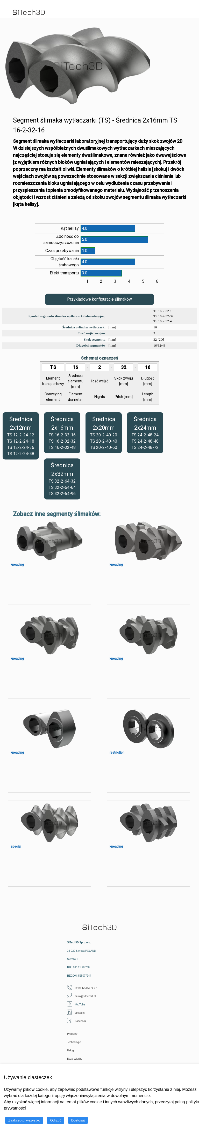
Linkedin (75, 1012)
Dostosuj (78, 1120)
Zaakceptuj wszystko (24, 1120)
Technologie (74, 1042)
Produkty (72, 1033)
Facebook (76, 1021)
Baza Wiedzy (74, 1058)
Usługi (70, 1050)
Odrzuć (55, 1120)
